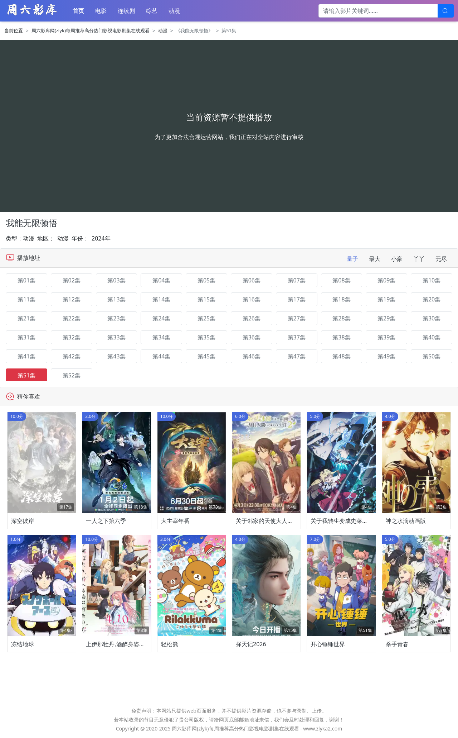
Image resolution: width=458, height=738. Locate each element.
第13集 (116, 299)
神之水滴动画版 (406, 521)
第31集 (26, 337)
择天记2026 (251, 644)
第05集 (206, 280)
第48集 (341, 356)
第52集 (72, 375)
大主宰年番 (175, 521)
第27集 (297, 318)
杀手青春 (397, 644)
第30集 (431, 318)
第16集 (251, 299)
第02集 (72, 280)
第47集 (297, 356)
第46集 (251, 356)
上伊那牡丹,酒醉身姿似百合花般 (126, 644)
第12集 (72, 299)
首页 (78, 11)
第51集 (26, 375)
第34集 (161, 337)
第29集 (386, 318)
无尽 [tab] (441, 259)
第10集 (431, 280)
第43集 (116, 356)
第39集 (386, 337)
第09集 (386, 280)
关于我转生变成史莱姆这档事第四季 (356, 521)
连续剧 (126, 11)
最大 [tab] (374, 259)
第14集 (161, 299)
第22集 (72, 318)
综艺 (151, 11)
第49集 (386, 356)
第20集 (431, 299)
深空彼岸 (22, 521)
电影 (101, 11)
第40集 (431, 337)
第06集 (251, 280)
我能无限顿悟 (31, 223)
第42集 (72, 356)
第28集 (341, 318)
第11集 (26, 299)
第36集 (251, 337)
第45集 (206, 356)
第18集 (341, 299)
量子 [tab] (352, 259)
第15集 (206, 299)
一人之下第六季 (106, 521)
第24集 (161, 318)
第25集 (206, 318)
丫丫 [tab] (419, 259)
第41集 (26, 356)
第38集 (341, 337)
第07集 (297, 280)
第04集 (161, 280)
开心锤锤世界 (328, 644)
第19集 (386, 299)
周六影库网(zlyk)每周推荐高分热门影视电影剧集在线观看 (90, 30)
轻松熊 (169, 644)
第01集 (26, 280)
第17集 (297, 299)
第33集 (116, 337)
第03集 (116, 280)
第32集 (72, 337)
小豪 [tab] (397, 259)
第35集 (206, 337)
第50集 (431, 356)
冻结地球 (22, 644)
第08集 (341, 280)
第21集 (26, 318)
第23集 (116, 318)
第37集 (297, 337)
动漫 (174, 11)
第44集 (161, 356)
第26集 (251, 318)
